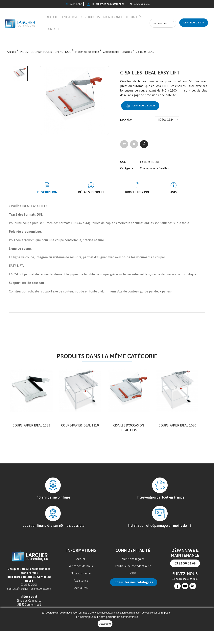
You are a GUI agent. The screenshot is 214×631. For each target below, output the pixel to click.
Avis (162, 192)
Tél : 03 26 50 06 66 (139, 3)
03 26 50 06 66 (185, 563)
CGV (133, 573)
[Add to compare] (124, 144)
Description (59, 192)
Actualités (81, 588)
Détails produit (95, 192)
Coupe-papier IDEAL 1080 (177, 425)
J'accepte (105, 623)
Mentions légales (133, 559)
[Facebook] (144, 144)
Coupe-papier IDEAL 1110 (80, 425)
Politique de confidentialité (133, 566)
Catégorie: (127, 168)
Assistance (81, 580)
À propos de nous (81, 566)
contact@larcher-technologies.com (29, 588)
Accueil (81, 559)
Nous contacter (81, 573)
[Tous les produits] (134, 144)
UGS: (123, 161)
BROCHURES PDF (133, 192)
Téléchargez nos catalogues (105, 4)
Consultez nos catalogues (133, 582)
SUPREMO (73, 4)
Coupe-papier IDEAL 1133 (31, 425)
